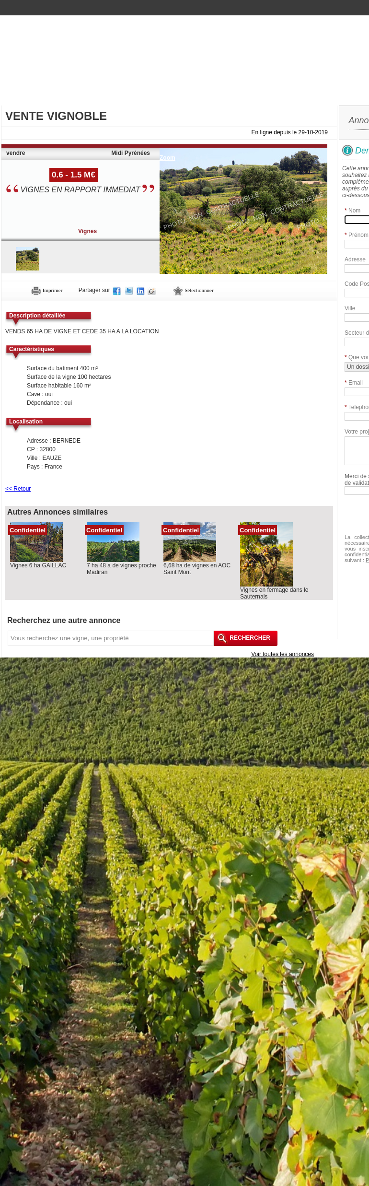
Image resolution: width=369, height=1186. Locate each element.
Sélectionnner (193, 290)
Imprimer (46, 290)
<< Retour (18, 488)
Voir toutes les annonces (282, 654)
